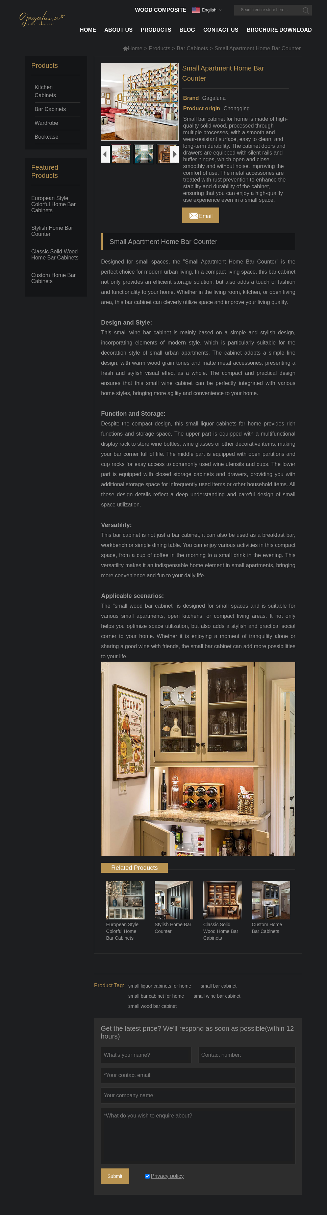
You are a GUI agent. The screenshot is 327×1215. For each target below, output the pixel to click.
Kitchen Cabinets (45, 91)
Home (133, 48)
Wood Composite (160, 10)
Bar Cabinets (192, 48)
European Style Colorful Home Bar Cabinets (53, 204)
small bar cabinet (218, 986)
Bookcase (46, 137)
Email (200, 214)
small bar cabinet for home (156, 996)
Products (159, 48)
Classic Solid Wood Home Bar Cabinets (55, 254)
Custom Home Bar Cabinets (53, 278)
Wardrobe (46, 123)
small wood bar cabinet (152, 1006)
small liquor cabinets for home (159, 986)
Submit (114, 1176)
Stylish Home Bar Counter (52, 231)
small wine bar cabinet (217, 996)
